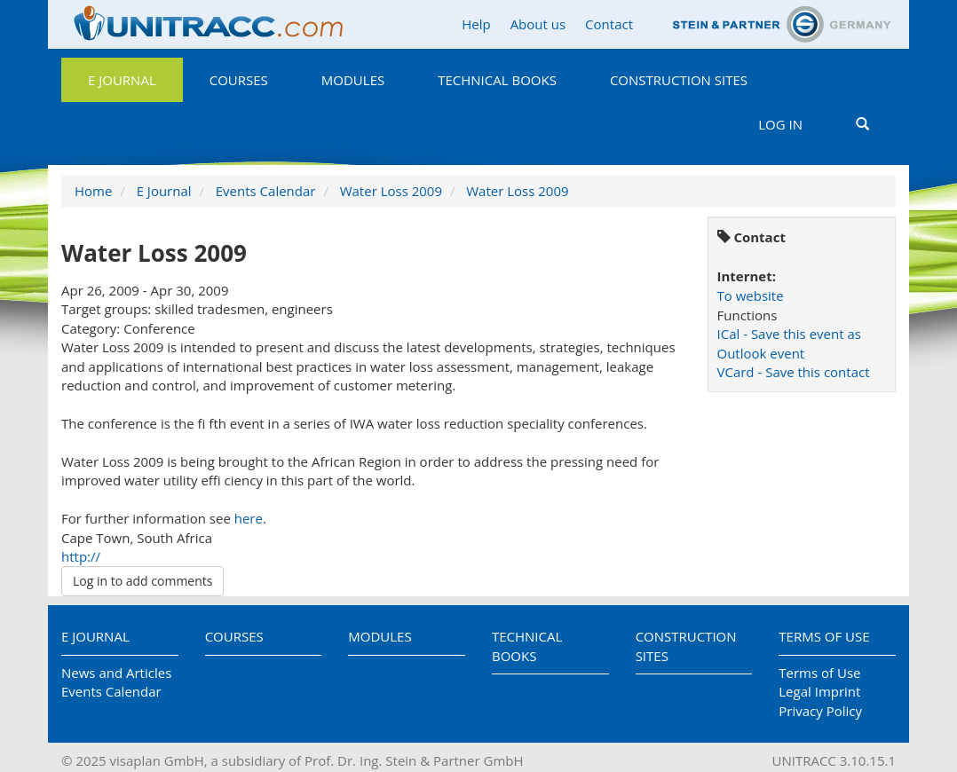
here (248, 518)
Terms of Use (824, 636)
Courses (239, 80)
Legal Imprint (819, 691)
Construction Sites (678, 80)
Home (93, 191)
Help (476, 24)
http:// (80, 556)
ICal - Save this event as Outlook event (789, 343)
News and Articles (116, 672)
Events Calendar (266, 191)
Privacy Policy (820, 711)
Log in (780, 124)
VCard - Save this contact (793, 372)
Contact (609, 24)
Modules (352, 80)
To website (750, 295)
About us (538, 24)
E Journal (122, 80)
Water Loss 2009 (391, 191)
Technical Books (497, 80)
